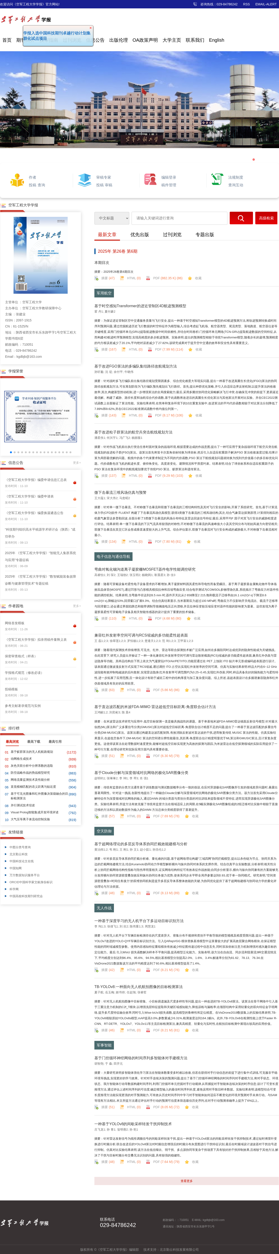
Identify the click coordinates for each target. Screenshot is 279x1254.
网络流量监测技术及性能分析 (30, 779)
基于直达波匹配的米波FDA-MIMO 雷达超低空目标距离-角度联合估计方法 (155, 707)
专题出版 (205, 234)
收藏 (198, 278)
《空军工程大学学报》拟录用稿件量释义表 (36, 639)
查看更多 (187, 1181)
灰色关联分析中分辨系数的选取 (32, 765)
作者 (32, 177)
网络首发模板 (14, 623)
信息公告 (95, 40)
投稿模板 (11, 689)
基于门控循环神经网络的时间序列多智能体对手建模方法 (140, 1058)
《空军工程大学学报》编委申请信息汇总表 (36, 480)
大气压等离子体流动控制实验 (30, 819)
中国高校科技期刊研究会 (26, 896)
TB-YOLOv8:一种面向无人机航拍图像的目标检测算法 (138, 987)
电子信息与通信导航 (113, 557)
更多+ (77, 462)
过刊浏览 (172, 234)
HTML (134, 278)
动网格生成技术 (21, 758)
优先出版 (139, 234)
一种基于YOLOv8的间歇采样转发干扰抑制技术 (133, 1124)
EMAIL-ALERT (266, 4)
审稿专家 (103, 177)
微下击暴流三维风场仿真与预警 (120, 492)
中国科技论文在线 (22, 861)
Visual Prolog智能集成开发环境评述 (35, 812)
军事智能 (104, 1045)
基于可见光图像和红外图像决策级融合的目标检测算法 (39, 796)
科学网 (14, 889)
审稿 (108, 185)
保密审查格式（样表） (21, 656)
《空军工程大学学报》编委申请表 (29, 496)
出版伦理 (118, 40)
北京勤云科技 (19, 854)
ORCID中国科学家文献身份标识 (31, 882)
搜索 (241, 218)
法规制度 (235, 177)
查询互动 (235, 185)
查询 (41, 185)
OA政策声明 (145, 40)
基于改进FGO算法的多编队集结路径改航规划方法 (135, 366)
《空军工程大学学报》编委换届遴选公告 (34, 513)
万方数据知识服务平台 (25, 875)
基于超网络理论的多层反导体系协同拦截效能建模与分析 (140, 844)
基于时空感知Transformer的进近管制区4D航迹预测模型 (140, 306)
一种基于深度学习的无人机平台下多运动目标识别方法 (139, 921)
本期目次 (101, 263)
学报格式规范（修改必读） (24, 673)
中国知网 (16, 868)
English (216, 40)
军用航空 (104, 293)
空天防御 (104, 831)
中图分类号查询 (20, 847)
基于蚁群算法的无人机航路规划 (32, 751)
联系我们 (195, 40)
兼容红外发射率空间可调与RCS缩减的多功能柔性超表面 (141, 635)
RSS (246, 4)
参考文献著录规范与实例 (23, 706)
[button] (11, 452)
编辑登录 (168, 177)
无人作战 (104, 908)
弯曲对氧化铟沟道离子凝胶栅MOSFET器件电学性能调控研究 (145, 569)
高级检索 (266, 218)
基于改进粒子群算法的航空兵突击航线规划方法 (133, 432)
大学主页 (172, 40)
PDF (168, 278)
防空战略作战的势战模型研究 (30, 772)
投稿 (32, 185)
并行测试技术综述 (23, 805)
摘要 (108, 278)
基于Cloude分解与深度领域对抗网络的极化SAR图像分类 (141, 773)
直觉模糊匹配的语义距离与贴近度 (33, 786)
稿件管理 (168, 185)
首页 (7, 40)
